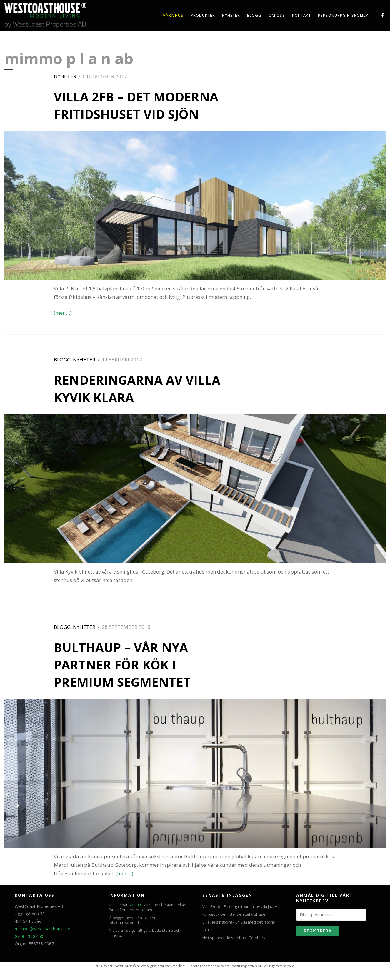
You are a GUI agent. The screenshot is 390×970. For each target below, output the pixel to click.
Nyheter (231, 15)
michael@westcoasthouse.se (42, 928)
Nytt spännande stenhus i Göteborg (233, 937)
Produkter (203, 15)
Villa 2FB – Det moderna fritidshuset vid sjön (136, 105)
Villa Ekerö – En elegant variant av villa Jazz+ (239, 906)
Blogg (254, 15)
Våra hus (173, 15)
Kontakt (301, 15)
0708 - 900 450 (29, 936)
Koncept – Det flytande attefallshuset (234, 914)
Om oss (277, 15)
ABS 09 (135, 904)
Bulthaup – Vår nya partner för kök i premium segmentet (122, 664)
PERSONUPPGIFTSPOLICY (343, 15)
